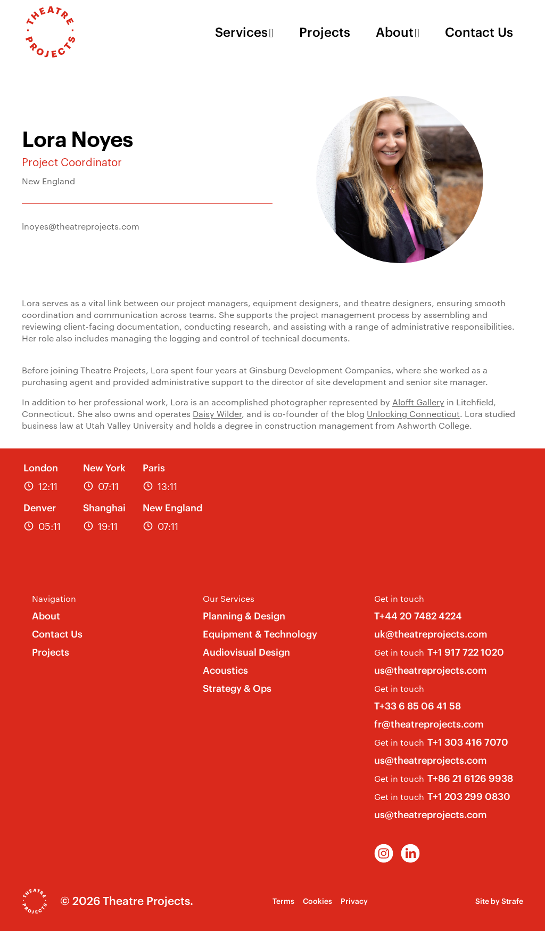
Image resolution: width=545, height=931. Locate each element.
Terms (283, 901)
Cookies (317, 901)
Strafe (512, 901)
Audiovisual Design (246, 652)
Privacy (354, 901)
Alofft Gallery (418, 401)
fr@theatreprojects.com (429, 724)
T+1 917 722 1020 (465, 652)
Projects (324, 32)
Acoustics (225, 670)
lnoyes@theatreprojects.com (80, 226)
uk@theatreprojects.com (431, 634)
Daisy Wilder (217, 413)
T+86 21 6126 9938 (470, 778)
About (395, 32)
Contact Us (479, 32)
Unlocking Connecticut (413, 413)
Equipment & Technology (260, 634)
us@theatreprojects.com (430, 670)
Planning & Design (244, 616)
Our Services (228, 598)
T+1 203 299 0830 (468, 796)
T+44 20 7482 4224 (418, 616)
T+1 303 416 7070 (467, 742)
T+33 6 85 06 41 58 (417, 706)
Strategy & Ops (237, 688)
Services (241, 32)
